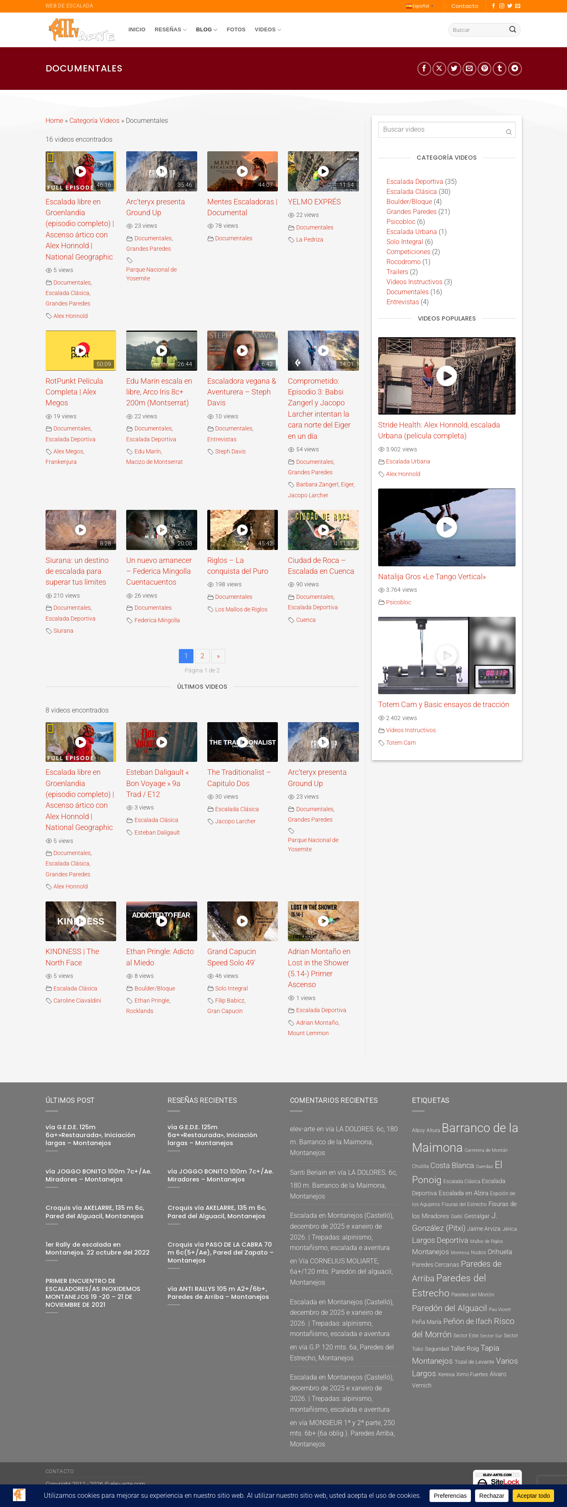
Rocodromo (403, 262)
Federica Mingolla (157, 620)
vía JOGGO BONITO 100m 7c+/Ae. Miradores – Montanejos (98, 1176)
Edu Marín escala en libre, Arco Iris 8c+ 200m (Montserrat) (159, 392)
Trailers (397, 272)
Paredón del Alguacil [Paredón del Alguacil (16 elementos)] (449, 1308)
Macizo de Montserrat (154, 462)
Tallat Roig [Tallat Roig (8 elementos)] (464, 1348)
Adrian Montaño (317, 1022)
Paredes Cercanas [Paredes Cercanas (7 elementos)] (435, 1264)
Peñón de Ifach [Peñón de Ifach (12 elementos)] (467, 1321)
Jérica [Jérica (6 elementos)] (509, 1229)
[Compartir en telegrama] (515, 69)
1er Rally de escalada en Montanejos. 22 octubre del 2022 (98, 1249)
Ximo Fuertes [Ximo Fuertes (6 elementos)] (472, 1374)
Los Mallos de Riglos (241, 609)
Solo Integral (231, 988)
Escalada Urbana (411, 232)
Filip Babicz (229, 1000)
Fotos (236, 29)
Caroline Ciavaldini (77, 1000)
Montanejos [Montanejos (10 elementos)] (430, 1251)
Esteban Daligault (157, 832)
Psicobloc (400, 222)
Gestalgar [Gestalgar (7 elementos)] (477, 1216)
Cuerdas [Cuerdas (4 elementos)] (484, 1166)
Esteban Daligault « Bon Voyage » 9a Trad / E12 (157, 783)
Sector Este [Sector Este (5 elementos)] (465, 1336)
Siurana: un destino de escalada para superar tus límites (77, 571)
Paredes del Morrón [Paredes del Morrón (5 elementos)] (472, 1295)
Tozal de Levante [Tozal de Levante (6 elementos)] (474, 1362)
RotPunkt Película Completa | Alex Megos (74, 392)
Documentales (72, 282)
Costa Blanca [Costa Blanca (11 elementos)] (452, 1165)
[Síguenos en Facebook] (493, 6)
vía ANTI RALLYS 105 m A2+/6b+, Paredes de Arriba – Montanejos (218, 1293)
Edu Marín (148, 451)
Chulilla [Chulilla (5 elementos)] (420, 1166)
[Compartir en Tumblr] (499, 69)
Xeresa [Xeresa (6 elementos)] (446, 1374)
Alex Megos (68, 451)
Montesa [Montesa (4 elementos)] (460, 1252)
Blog (206, 30)
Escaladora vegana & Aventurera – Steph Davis (241, 392)
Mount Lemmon (308, 1033)
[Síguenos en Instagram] (501, 6)
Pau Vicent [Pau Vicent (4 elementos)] (500, 1309)
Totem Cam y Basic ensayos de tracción (443, 704)
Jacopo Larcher (308, 495)
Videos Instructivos (414, 282)
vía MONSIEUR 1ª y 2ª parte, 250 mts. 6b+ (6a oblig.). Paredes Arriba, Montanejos (342, 1433)
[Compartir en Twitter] (454, 69)
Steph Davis (230, 451)
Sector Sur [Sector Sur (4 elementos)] (491, 1336)
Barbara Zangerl (317, 484)
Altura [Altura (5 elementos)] (433, 1130)
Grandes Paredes (68, 303)
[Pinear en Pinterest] (484, 69)
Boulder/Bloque (155, 988)
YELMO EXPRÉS (314, 202)
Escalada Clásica (67, 293)
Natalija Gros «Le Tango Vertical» (432, 577)
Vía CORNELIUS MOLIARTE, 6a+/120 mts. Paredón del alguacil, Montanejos (341, 1271)
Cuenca (306, 620)
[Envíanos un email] (517, 6)
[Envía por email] (469, 69)
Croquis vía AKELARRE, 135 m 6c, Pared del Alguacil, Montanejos (95, 1212)
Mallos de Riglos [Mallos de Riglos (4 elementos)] (486, 1241)
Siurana (63, 630)
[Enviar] (513, 30)
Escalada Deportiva (71, 439)
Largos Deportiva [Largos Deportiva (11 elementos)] (440, 1240)
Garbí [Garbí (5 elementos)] (457, 1216)
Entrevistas (221, 439)
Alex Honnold (70, 316)
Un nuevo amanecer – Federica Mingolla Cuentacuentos (159, 571)
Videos (268, 30)
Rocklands (139, 1011)
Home (54, 121)
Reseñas (171, 30)
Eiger (347, 484)
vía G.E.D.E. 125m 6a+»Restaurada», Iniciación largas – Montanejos (90, 1135)
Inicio (137, 29)
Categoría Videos (94, 121)
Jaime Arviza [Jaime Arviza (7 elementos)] (484, 1228)
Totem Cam (401, 742)
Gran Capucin (225, 1011)
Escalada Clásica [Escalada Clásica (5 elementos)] (461, 1181)
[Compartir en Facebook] (424, 69)
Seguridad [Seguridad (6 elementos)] (437, 1349)
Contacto (464, 6)
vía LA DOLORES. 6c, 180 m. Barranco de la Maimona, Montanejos (344, 1141)
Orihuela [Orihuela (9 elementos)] (500, 1252)
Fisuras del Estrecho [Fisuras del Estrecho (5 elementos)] (464, 1204)
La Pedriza (309, 239)
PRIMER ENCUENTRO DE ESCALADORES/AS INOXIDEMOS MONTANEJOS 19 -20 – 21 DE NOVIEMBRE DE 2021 (93, 1293)
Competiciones (408, 252)
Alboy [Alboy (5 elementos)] (418, 1130)
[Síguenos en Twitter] (509, 6)
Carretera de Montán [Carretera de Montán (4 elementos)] (486, 1150)
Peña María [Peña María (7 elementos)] (427, 1322)
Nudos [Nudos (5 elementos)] (478, 1252)
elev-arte (302, 1129)
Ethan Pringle (152, 1000)
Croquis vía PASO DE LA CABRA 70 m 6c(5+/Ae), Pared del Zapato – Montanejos (221, 1253)
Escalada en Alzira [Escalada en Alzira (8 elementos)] (463, 1193)
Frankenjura (61, 462)
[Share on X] (439, 69)
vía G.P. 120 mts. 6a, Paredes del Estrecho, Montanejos (342, 1352)
